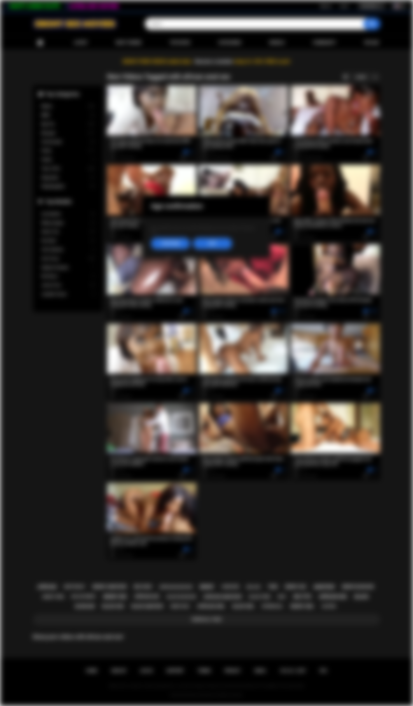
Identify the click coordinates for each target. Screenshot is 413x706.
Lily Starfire (68, 214)
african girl (211, 606)
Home (40, 43)
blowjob (85, 606)
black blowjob (181, 597)
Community (324, 42)
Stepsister (68, 177)
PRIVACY (233, 670)
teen (272, 586)
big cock (143, 586)
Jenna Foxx (68, 285)
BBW (68, 115)
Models (277, 42)
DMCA (260, 670)
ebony (207, 587)
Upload (371, 42)
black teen (259, 597)
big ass (253, 587)
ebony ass (295, 586)
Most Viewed (128, 42)
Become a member (214, 61)
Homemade (68, 141)
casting (328, 606)
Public (68, 159)
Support (175, 670)
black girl (243, 606)
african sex (333, 596)
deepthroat (74, 587)
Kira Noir (68, 240)
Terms (204, 670)
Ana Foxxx (68, 258)
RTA (323, 670)
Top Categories (62, 94)
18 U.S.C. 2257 (293, 670)
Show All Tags (206, 619)
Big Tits (68, 124)
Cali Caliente (68, 249)
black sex (113, 606)
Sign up (325, 6)
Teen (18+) (68, 168)
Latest (81, 42)
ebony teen (53, 597)
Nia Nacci (68, 276)
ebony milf (180, 606)
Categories (229, 42)
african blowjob (175, 587)
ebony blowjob (358, 586)
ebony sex (115, 596)
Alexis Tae (68, 231)
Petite (68, 150)
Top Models (58, 201)
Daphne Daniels (68, 267)
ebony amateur (109, 586)
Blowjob (68, 133)
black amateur (147, 606)
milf (282, 597)
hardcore (230, 587)
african (47, 587)
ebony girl (302, 606)
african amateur (222, 596)
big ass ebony (83, 596)
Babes (68, 106)
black (361, 596)
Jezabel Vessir (68, 294)
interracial (272, 606)
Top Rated (180, 42)
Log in (344, 6)
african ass (146, 596)
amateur (324, 587)
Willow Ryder (68, 223)
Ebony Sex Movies (200, 695)
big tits (302, 596)
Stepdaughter (68, 186)
